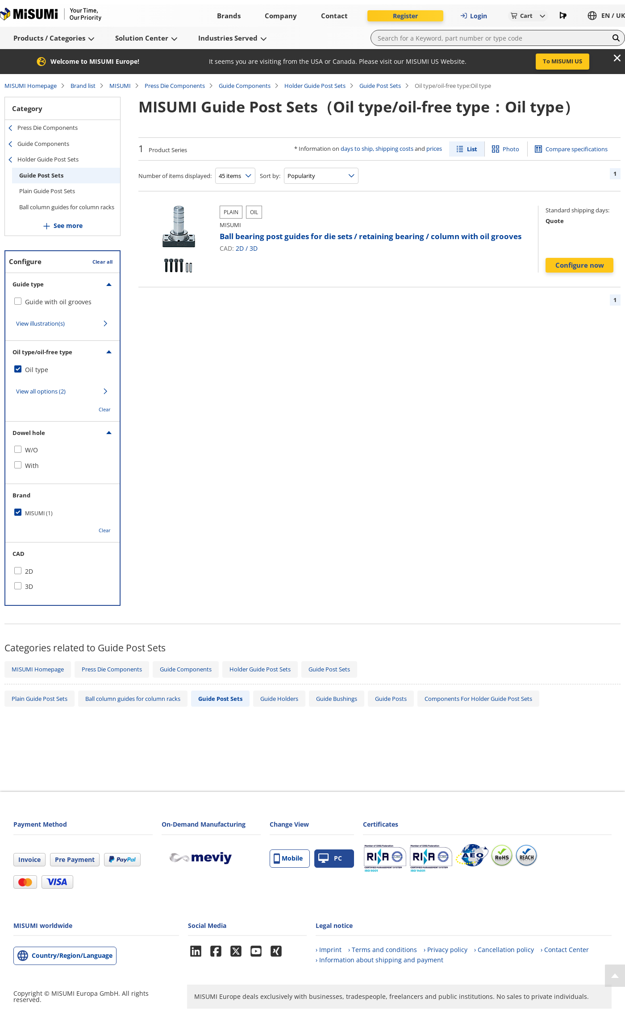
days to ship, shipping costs (377, 149)
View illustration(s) (40, 323)
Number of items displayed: (175, 176)
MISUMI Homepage (30, 86)
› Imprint (329, 949)
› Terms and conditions (382, 949)
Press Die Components (175, 86)
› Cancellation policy (504, 949)
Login (474, 16)
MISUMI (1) (39, 513)
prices (434, 149)
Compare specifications (577, 149)
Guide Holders (279, 699)
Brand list (83, 86)
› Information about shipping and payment (379, 960)
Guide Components (245, 86)
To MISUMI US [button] (562, 61)
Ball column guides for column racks (66, 207)
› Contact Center (565, 949)
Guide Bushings (336, 699)
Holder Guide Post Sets (315, 86)
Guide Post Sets (380, 86)
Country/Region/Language (72, 955)
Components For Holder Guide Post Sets (478, 699)
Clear (105, 409)
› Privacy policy (445, 949)
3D (254, 248)
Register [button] (405, 16)
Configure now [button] (579, 265)
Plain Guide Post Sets (47, 191)
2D (240, 248)
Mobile (288, 858)
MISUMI (120, 86)
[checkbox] (62, 302)
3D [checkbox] (29, 586)
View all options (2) (41, 391)
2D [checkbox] (29, 571)
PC (330, 858)
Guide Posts (391, 699)
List (472, 149)
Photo (511, 149)
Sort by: (270, 176)
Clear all (102, 261)
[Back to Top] (615, 976)
